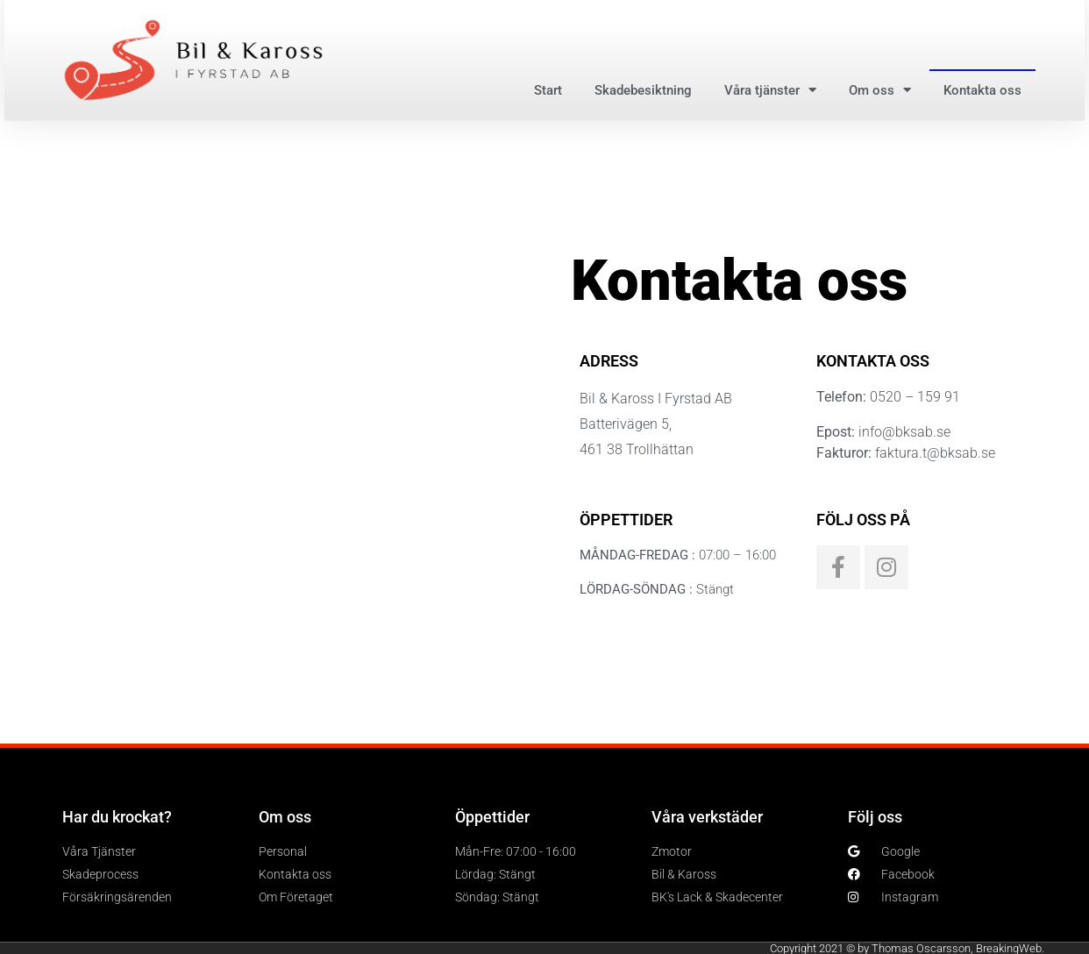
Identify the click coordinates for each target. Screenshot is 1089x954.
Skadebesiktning (643, 90)
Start (548, 90)
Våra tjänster (770, 90)
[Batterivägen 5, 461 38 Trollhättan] (281, 436)
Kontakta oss (982, 90)
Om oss (880, 90)
